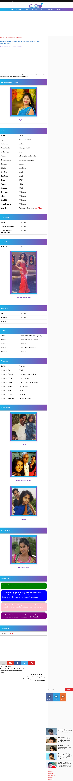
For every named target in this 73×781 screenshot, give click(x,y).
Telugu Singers (50, 771)
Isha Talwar (38, 208)
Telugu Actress (50, 765)
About (2, 1)
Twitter (56, 689)
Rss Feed (63, 689)
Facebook (49, 689)
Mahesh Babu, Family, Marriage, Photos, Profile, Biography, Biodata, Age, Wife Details (64, 731)
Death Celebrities (50, 777)
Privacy (11, 1)
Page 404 (16, 1)
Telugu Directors (50, 773)
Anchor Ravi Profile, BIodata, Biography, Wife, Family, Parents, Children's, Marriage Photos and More (65, 756)
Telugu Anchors (50, 769)
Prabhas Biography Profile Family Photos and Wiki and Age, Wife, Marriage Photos (65, 722)
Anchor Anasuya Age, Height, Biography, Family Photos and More (64, 739)
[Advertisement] (36, 23)
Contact (6, 1)
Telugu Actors (49, 763)
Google (10, 633)
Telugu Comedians (51, 767)
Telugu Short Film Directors (53, 775)
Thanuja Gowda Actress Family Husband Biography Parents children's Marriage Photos (12, 670)
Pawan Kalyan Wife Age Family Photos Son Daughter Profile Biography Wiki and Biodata (65, 748)
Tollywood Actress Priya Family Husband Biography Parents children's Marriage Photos (35, 670)
